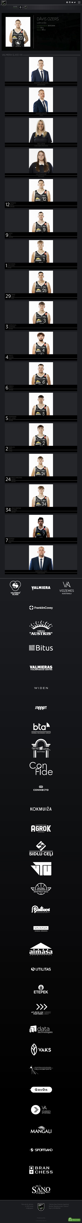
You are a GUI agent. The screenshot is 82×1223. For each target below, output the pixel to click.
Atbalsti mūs (76, 1220)
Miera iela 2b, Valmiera (27, 1204)
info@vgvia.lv (29, 1208)
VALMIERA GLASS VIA (12, 55)
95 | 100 (15, 6)
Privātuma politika (41, 1218)
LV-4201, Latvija (29, 1206)
